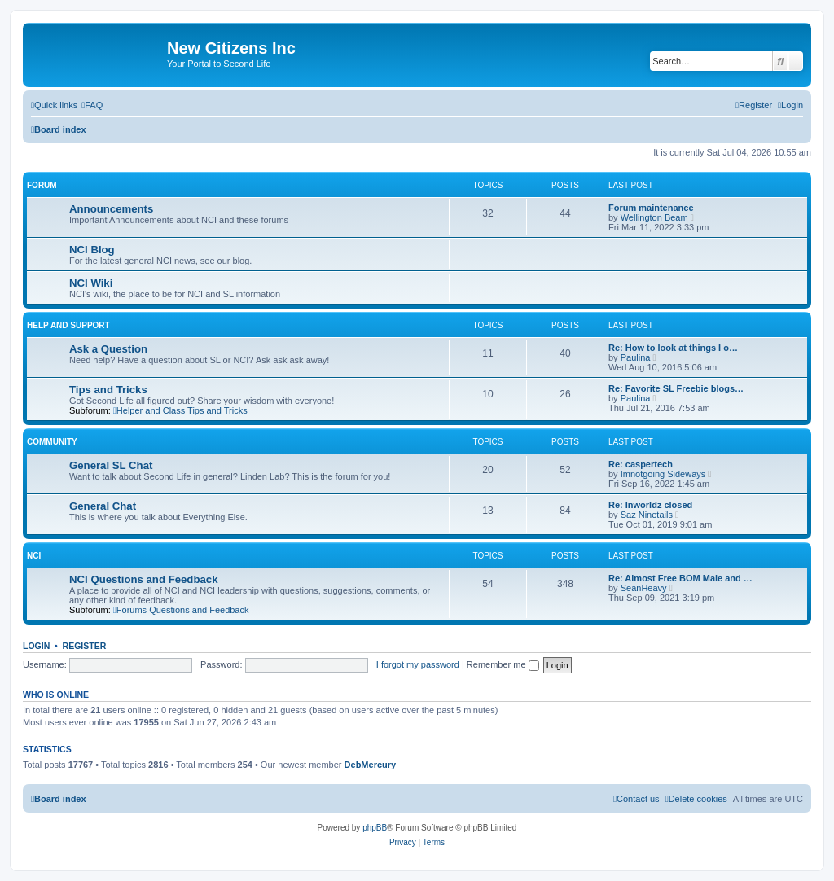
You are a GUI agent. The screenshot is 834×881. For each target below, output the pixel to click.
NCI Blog (92, 249)
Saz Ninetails (647, 514)
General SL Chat (110, 465)
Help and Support (68, 325)
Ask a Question (108, 349)
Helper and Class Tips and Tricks (180, 410)
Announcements (111, 209)
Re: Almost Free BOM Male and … (680, 578)
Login (36, 646)
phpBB (374, 827)
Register (85, 646)
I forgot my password (417, 664)
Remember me (503, 664)
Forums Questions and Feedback (181, 610)
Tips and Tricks (108, 390)
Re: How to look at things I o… (673, 348)
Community (52, 441)
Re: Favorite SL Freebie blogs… (676, 388)
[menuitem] (92, 105)
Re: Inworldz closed (650, 505)
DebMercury (371, 764)
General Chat (102, 506)
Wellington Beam (654, 217)
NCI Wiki (90, 283)
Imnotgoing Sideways (663, 474)
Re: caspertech (640, 464)
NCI (34, 555)
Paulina (636, 357)
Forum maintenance (651, 208)
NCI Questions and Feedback (143, 579)
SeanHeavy (644, 588)
